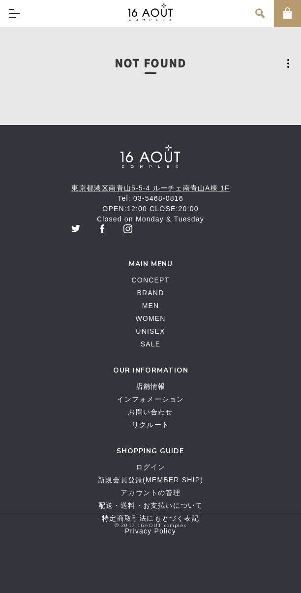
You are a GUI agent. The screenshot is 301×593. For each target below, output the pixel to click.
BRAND (150, 293)
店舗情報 (151, 386)
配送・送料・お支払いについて (150, 505)
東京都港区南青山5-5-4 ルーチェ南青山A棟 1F (150, 188)
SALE (151, 344)
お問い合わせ (150, 412)
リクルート (150, 425)
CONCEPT (151, 280)
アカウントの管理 (150, 493)
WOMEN (150, 318)
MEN (150, 306)
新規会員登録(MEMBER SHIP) (150, 480)
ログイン (151, 467)
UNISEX (150, 331)
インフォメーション (150, 399)
